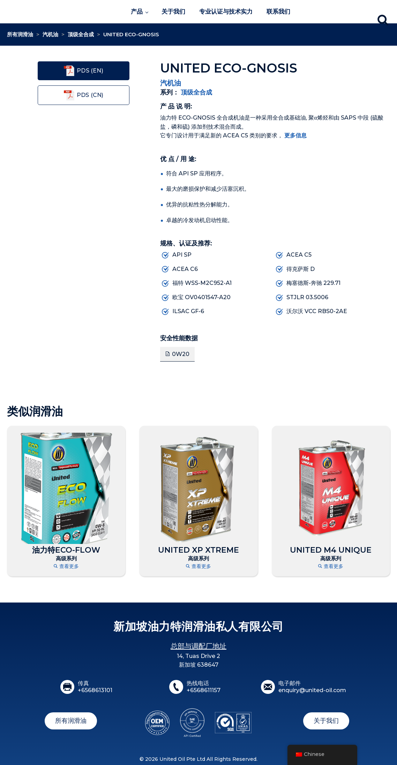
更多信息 (295, 135)
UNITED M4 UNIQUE (331, 550)
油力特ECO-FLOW (66, 550)
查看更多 (66, 566)
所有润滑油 (20, 34)
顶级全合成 (81, 34)
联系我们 (278, 11)
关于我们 (173, 11)
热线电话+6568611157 (203, 687)
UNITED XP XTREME (198, 550)
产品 (137, 11)
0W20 (180, 354)
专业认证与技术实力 (226, 11)
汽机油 (50, 34)
